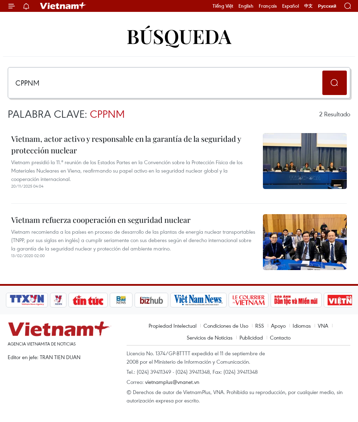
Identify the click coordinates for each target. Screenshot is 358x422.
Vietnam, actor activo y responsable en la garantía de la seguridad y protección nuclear (126, 144)
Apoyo (278, 325)
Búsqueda (179, 36)
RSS (259, 325)
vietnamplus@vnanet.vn (172, 381)
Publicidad (251, 337)
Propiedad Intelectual (172, 325)
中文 (308, 5)
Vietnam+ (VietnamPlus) (63, 6)
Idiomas (302, 325)
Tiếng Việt (223, 6)
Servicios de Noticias (209, 337)
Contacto (280, 337)
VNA (323, 325)
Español (290, 6)
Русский (327, 6)
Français (268, 6)
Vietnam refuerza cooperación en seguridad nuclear (101, 219)
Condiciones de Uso (225, 325)
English (245, 6)
